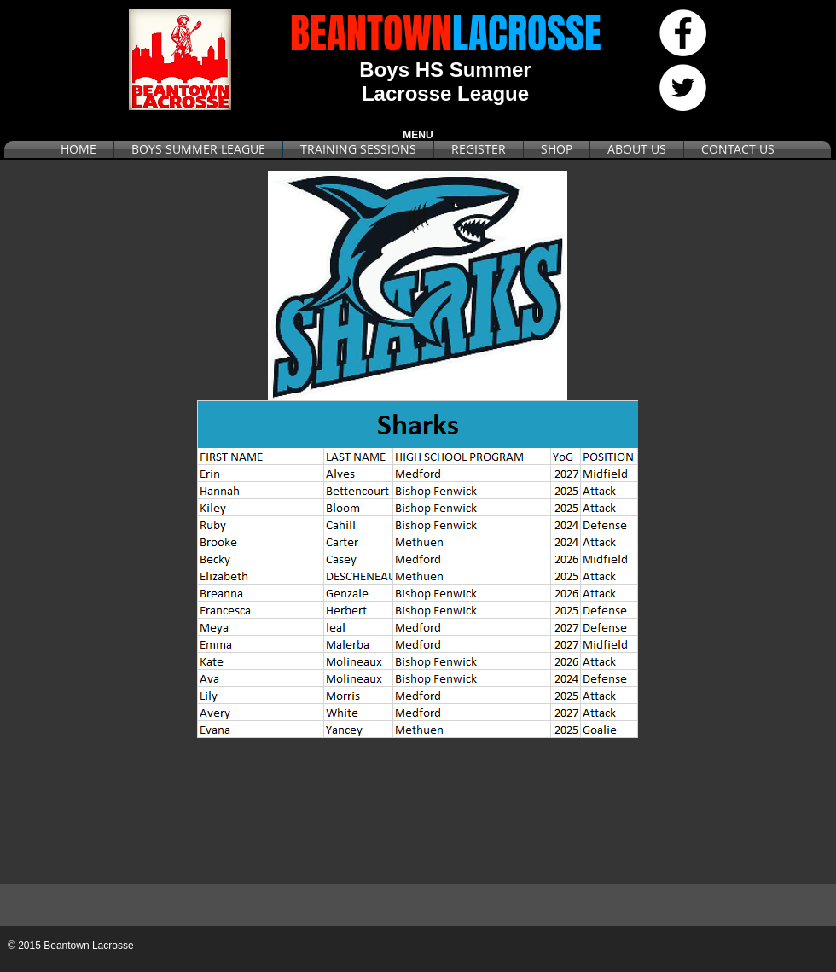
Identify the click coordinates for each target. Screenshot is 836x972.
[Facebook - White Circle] (682, 32)
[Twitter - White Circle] (682, 87)
